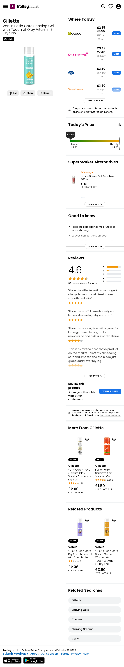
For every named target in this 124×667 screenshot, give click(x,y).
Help (86, 653)
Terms (65, 653)
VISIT (116, 33)
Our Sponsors (50, 653)
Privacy (76, 653)
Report (45, 93)
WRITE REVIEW (110, 391)
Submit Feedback (15, 653)
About (34, 653)
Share (28, 93)
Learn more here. (110, 415)
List (13, 93)
